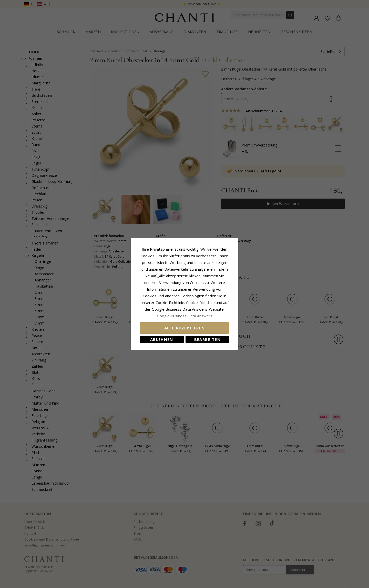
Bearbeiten (207, 339)
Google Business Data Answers (184, 315)
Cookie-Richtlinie (200, 302)
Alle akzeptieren (184, 327)
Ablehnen (161, 339)
